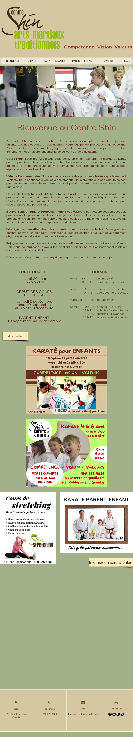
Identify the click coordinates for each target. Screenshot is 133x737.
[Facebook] (110, 714)
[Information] (15, 336)
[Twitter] (114, 714)
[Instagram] (122, 714)
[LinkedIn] (118, 714)
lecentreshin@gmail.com (83, 714)
